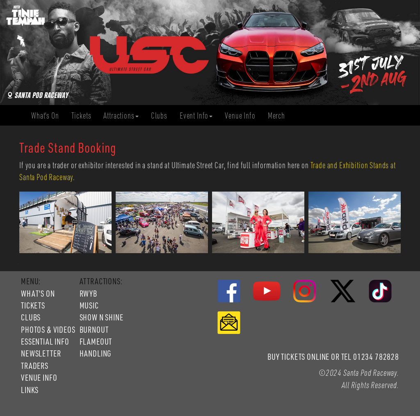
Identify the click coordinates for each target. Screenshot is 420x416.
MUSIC (89, 305)
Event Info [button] (196, 115)
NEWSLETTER (41, 353)
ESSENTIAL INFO (45, 341)
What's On (48, 115)
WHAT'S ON (38, 293)
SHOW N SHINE (101, 317)
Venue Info (243, 115)
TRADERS (34, 365)
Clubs (162, 115)
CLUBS (31, 317)
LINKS (30, 389)
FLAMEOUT (96, 341)
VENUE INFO (39, 377)
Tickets (84, 115)
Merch (279, 115)
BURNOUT (94, 329)
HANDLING (96, 353)
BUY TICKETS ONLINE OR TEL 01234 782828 (333, 356)
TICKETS (33, 305)
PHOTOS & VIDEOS (48, 329)
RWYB (88, 293)
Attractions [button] (120, 115)
